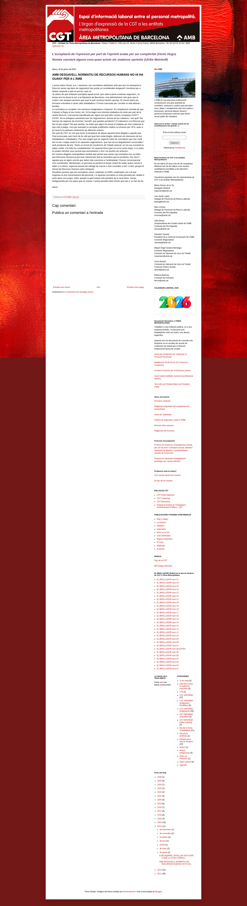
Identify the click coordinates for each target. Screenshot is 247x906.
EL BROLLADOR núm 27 (168, 579)
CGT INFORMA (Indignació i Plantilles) (186, 703)
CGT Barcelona (163, 501)
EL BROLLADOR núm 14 (168, 622)
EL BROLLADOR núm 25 (168, 586)
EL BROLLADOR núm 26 (168, 583)
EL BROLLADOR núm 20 (168, 602)
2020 (159, 800)
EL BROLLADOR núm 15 (168, 619)
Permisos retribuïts (162, 401)
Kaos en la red (163, 532)
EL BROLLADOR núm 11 (168, 632)
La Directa (161, 522)
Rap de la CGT (160, 560)
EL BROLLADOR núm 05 (168, 655)
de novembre (165, 833)
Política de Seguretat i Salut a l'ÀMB (169, 420)
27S (181, 692)
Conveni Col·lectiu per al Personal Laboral (172, 370)
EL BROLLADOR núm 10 (168, 635)
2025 (159, 781)
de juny (163, 841)
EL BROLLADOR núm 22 (168, 596)
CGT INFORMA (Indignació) (186, 710)
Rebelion (160, 526)
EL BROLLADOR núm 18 (168, 609)
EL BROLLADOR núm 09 (168, 639)
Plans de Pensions (184, 757)
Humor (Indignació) (185, 751)
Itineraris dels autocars (164, 425)
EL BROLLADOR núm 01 (168, 669)
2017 (159, 811)
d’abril (162, 845)
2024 (159, 785)
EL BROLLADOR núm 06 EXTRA (171, 649)
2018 (159, 807)
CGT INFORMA (186, 695)
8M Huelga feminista (163, 566)
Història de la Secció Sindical (186, 740)
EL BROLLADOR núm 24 (168, 589)
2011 (159, 873)
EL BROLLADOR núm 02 (168, 665)
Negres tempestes (164, 539)
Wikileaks (161, 546)
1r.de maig (184, 681)
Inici (98, 287)
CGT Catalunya (163, 498)
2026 (159, 777)
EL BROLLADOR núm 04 (168, 659)
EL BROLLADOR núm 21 (168, 599)
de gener (164, 852)
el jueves (160, 549)
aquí (161, 682)
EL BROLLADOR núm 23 (168, 593)
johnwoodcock (129, 891)
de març (163, 848)
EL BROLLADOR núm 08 (168, 642)
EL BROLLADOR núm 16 (168, 616)
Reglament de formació (174, 432)
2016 (159, 815)
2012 (159, 870)
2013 (159, 826)
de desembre (165, 829)
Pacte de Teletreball (162, 414)
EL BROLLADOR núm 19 (168, 606)
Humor (182, 747)
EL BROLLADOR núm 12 (168, 629)
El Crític (160, 542)
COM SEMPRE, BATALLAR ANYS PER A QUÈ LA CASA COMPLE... (176, 856)
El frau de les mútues (163, 481)
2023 (159, 788)
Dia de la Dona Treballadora (186, 729)
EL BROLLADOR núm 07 (168, 646)
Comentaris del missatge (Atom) (79, 292)
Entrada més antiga (135, 287)
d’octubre (164, 837)
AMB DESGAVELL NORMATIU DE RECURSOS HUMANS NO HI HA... (175, 863)
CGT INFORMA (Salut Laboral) (186, 721)
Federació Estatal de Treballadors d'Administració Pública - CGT (171, 506)
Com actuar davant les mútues (167, 475)
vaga (182, 765)
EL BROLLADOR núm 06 (168, 652)
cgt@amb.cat (58, 46)
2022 (159, 792)
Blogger (158, 891)
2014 (159, 822)
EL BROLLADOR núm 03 (168, 662)
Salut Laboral (185, 762)
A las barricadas (164, 535)
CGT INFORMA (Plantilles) (186, 715)
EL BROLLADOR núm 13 (168, 626)
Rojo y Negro (162, 519)
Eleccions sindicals (184, 734)
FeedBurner (180, 148)
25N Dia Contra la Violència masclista (186, 686)
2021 (159, 796)
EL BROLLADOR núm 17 (168, 612)
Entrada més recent (61, 287)
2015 (159, 819)
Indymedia (161, 529)
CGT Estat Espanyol (165, 495)
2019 (159, 803)
